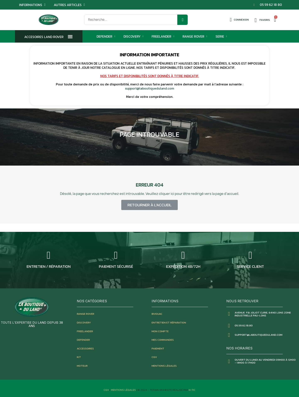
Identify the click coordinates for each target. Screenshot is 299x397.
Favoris (265, 20)
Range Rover (195, 36)
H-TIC (192, 390)
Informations (32, 5)
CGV (154, 357)
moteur (82, 366)
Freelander (163, 36)
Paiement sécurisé (116, 266)
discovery (84, 322)
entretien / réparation (49, 266)
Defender (106, 36)
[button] (149, 205)
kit (79, 357)
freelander (85, 331)
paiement (158, 348)
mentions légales (164, 366)
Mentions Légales (123, 390)
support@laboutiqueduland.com (149, 88)
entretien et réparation (169, 322)
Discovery (133, 36)
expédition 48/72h (183, 266)
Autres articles (69, 5)
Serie (221, 36)
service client (250, 266)
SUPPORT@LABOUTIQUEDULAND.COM (258, 335)
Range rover (85, 314)
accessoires (85, 348)
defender (83, 340)
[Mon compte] (239, 20)
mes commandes (163, 340)
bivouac (157, 314)
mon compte (160, 331)
